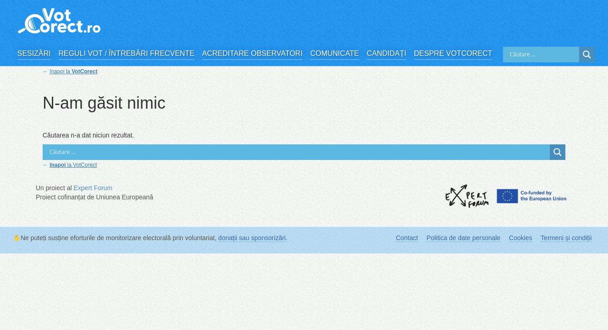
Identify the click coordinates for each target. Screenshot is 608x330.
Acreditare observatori (252, 53)
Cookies (520, 238)
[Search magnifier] (587, 54)
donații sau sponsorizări (252, 238)
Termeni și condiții (566, 238)
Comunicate (334, 53)
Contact (407, 238)
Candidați (386, 53)
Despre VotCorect (453, 53)
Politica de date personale (463, 238)
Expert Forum (92, 188)
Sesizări (34, 53)
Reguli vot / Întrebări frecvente (126, 53)
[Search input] (543, 54)
